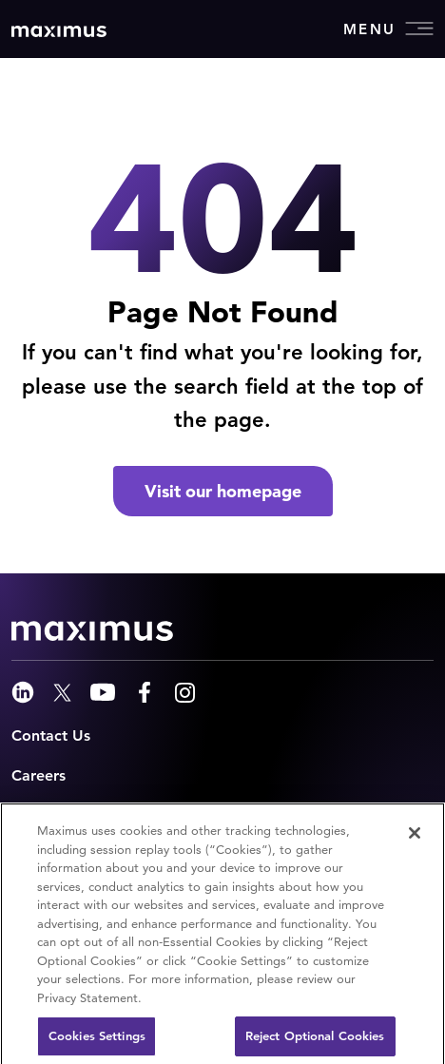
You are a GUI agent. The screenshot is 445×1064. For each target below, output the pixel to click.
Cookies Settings (96, 1041)
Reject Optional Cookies (315, 1041)
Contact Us (50, 735)
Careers (38, 775)
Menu (388, 28)
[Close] (414, 838)
